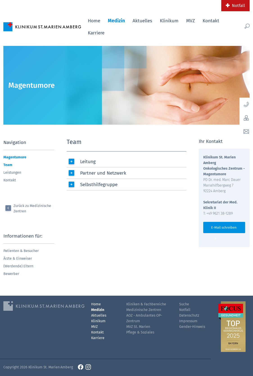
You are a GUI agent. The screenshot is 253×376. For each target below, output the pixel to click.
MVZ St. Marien (138, 326)
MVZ (190, 21)
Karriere (96, 33)
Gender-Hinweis (192, 326)
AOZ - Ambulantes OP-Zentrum (144, 318)
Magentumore (14, 157)
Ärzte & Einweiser (17, 258)
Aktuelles (142, 21)
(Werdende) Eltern (18, 266)
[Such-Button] (242, 26)
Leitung (88, 161)
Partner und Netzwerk (103, 173)
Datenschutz (189, 315)
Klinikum (169, 21)
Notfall (238, 5)
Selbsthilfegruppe (98, 184)
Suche (184, 304)
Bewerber (11, 274)
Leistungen (12, 172)
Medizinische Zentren (143, 310)
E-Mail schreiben (224, 227)
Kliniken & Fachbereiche (146, 304)
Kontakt (211, 21)
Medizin (116, 21)
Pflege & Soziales (140, 332)
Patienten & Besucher (21, 251)
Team (7, 165)
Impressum (188, 321)
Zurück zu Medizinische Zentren (32, 208)
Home (94, 21)
